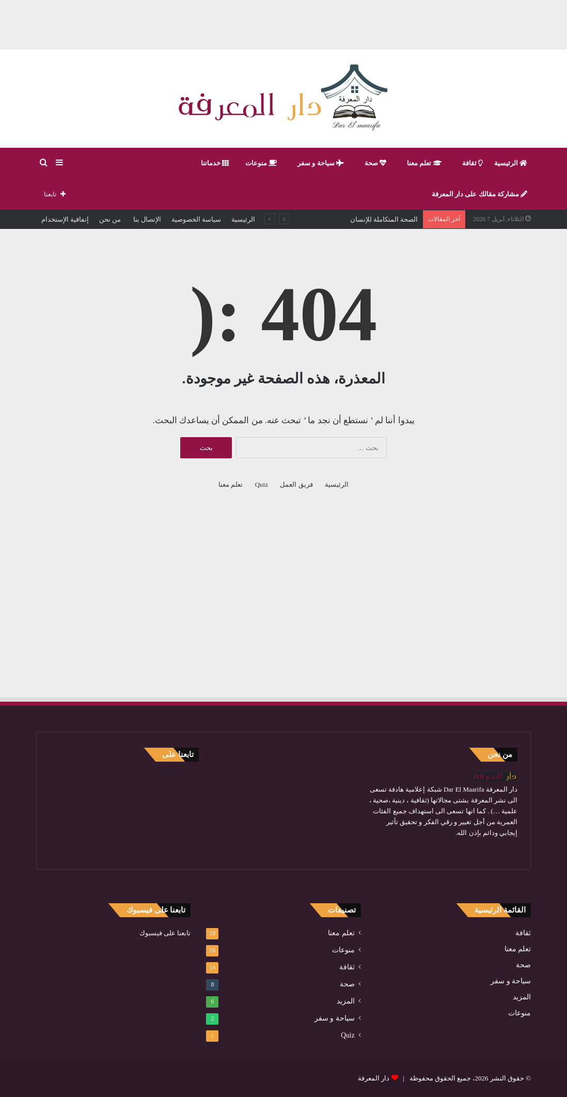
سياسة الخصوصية (196, 219)
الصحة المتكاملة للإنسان (384, 219)
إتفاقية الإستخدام (65, 219)
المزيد (522, 997)
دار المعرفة (373, 1078)
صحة (375, 163)
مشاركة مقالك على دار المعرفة (479, 194)
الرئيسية (510, 163)
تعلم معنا (424, 163)
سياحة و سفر (320, 163)
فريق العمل (296, 484)
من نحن (110, 219)
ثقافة (472, 163)
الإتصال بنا (146, 219)
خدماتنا (215, 163)
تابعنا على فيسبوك (165, 933)
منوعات (261, 163)
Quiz (261, 484)
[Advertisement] (283, 23)
